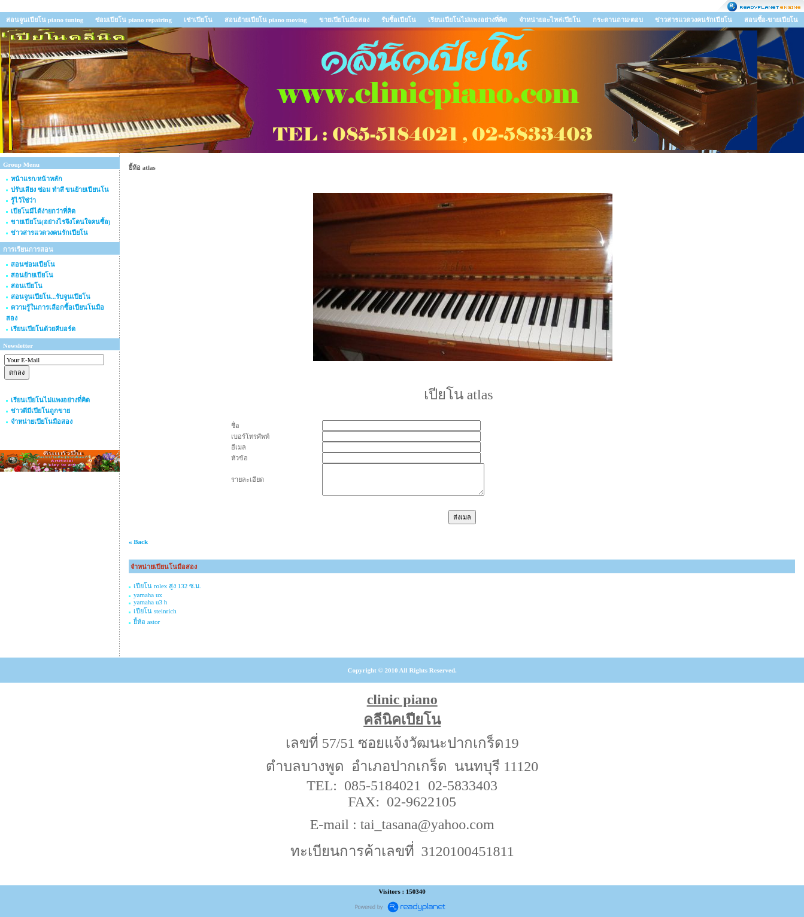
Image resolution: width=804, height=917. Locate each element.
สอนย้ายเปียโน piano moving (265, 19)
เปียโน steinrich (155, 611)
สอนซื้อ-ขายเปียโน (771, 19)
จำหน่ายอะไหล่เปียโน (550, 19)
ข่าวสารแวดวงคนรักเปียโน (693, 19)
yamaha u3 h (150, 602)
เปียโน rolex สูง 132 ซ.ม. (167, 585)
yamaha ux (148, 594)
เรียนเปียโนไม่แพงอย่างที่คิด (467, 19)
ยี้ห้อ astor (147, 621)
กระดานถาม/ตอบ (618, 19)
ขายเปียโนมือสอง (344, 19)
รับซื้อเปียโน (398, 19)
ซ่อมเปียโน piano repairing (133, 19)
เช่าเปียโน (198, 19)
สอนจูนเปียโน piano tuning (44, 19)
